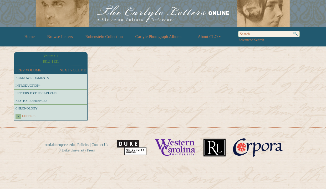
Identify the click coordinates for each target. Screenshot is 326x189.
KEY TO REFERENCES (31, 101)
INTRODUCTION (28, 85)
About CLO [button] (208, 36)
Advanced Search (251, 40)
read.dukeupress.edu (60, 145)
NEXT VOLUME (73, 70)
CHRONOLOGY (27, 108)
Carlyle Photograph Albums (158, 36)
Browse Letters (60, 36)
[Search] (269, 34)
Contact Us (99, 145)
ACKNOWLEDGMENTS (32, 78)
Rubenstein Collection (104, 36)
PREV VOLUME (29, 70)
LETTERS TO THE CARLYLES (37, 93)
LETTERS (28, 116)
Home (29, 36)
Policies (83, 145)
